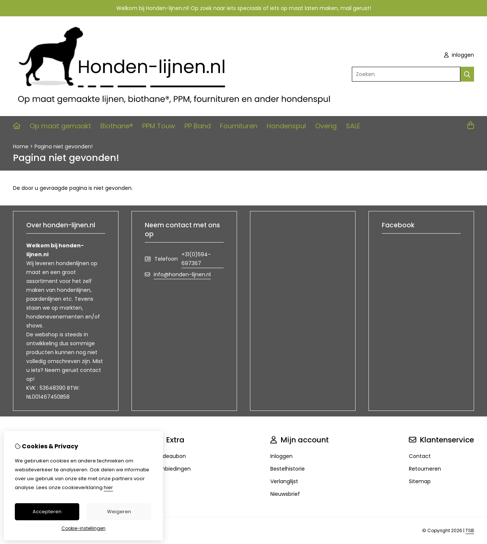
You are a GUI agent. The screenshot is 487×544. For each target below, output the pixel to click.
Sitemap (420, 481)
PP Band (197, 126)
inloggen (459, 55)
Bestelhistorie (287, 468)
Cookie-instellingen (83, 528)
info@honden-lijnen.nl (182, 274)
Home (21, 146)
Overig (326, 126)
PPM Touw (158, 126)
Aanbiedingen (173, 468)
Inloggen (281, 456)
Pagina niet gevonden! (63, 146)
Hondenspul (286, 126)
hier (108, 487)
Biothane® (116, 126)
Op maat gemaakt (60, 126)
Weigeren (119, 511)
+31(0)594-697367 (196, 259)
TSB (470, 530)
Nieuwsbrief (285, 494)
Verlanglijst (284, 481)
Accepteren (47, 511)
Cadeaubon (170, 456)
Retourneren (425, 468)
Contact (420, 456)
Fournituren (238, 126)
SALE (353, 126)
